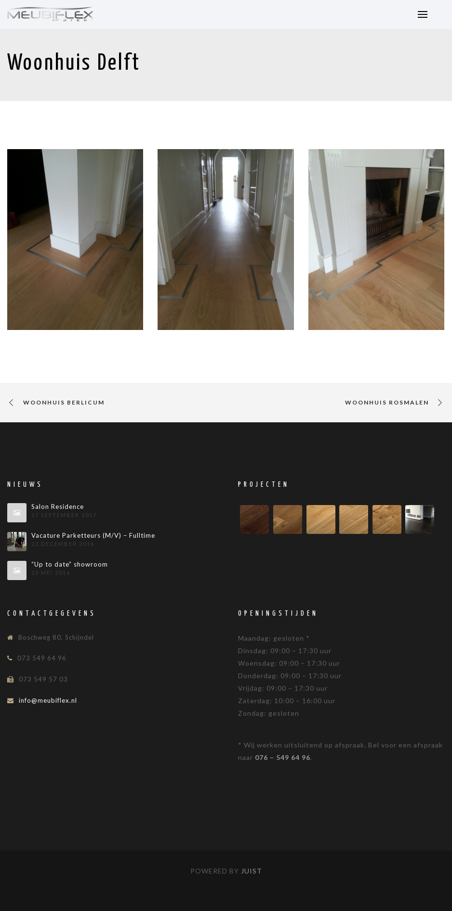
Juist (251, 871)
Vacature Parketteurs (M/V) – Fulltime (93, 535)
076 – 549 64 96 (282, 757)
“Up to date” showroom (69, 564)
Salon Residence (57, 506)
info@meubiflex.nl (48, 700)
